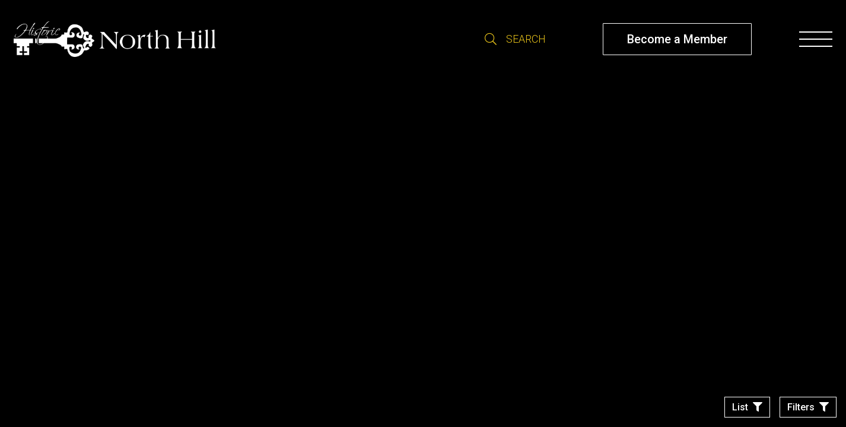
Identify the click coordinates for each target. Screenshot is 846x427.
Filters (801, 407)
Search (491, 39)
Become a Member (677, 39)
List (740, 407)
